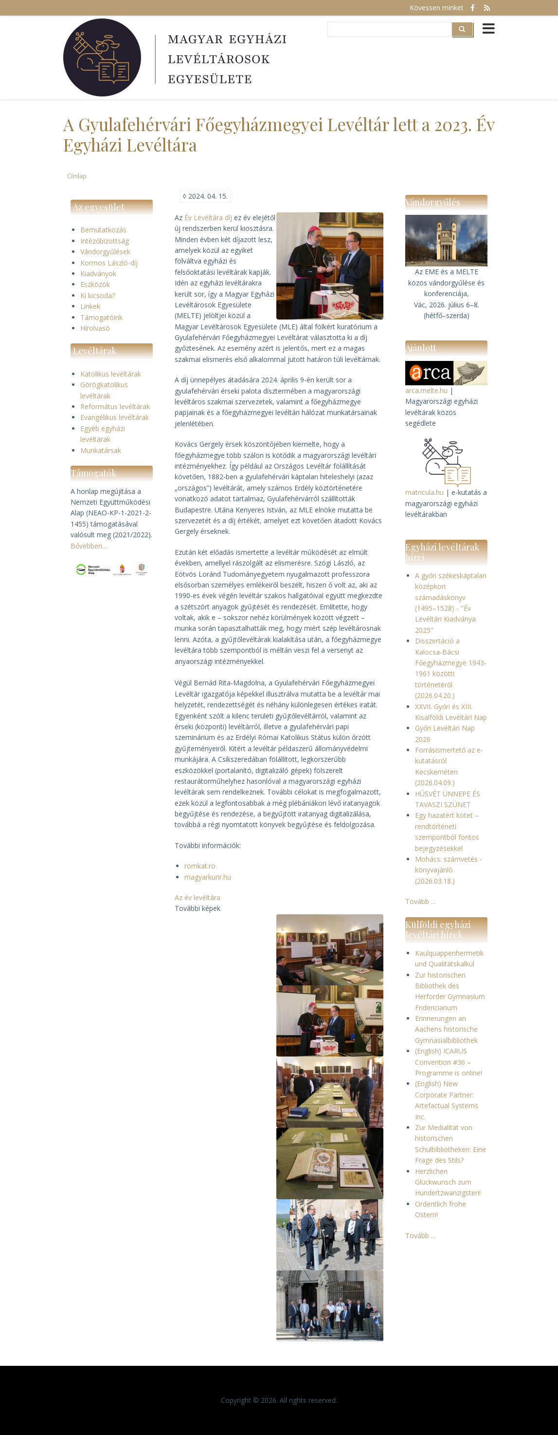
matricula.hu (424, 492)
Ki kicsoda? (97, 295)
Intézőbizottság (104, 240)
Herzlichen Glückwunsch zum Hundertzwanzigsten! (448, 1182)
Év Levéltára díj (208, 217)
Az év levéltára (197, 897)
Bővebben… (89, 545)
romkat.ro (200, 865)
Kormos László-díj (109, 262)
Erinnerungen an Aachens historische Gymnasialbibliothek (446, 1029)
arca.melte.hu (426, 390)
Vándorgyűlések (105, 251)
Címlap (77, 176)
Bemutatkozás (103, 229)
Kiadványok (98, 273)
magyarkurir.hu (207, 877)
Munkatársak (100, 450)
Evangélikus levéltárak (114, 417)
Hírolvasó (95, 328)
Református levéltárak (115, 406)
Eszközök (95, 284)
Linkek (90, 306)
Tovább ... (420, 901)
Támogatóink (101, 317)
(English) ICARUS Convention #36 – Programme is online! (448, 1061)
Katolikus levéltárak (110, 373)
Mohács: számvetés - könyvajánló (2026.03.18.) (448, 870)
